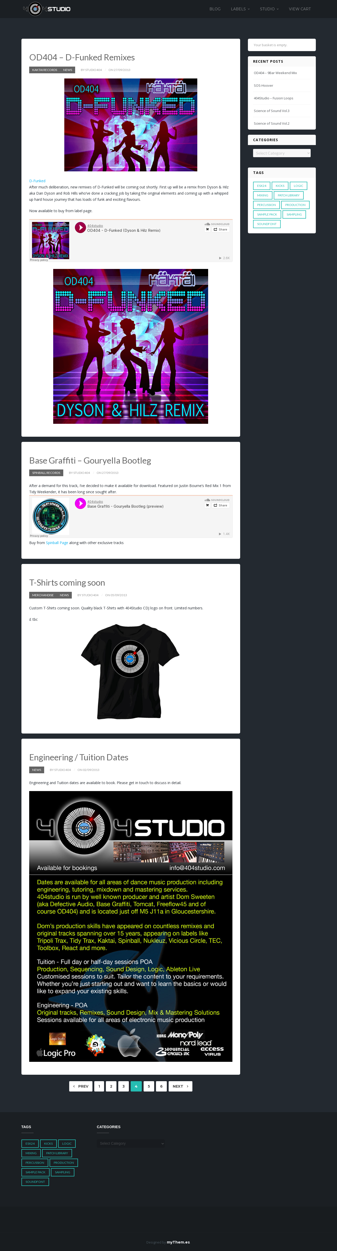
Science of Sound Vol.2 (271, 123)
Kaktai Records (44, 69)
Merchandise (43, 594)
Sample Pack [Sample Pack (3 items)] (267, 214)
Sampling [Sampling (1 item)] (294, 214)
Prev (80, 1085)
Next (180, 1085)
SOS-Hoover (263, 85)
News (67, 69)
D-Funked (37, 180)
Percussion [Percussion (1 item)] (266, 205)
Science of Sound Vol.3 (271, 110)
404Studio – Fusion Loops (273, 98)
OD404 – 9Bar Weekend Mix (275, 72)
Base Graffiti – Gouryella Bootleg (92, 460)
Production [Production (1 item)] (295, 205)
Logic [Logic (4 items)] (298, 186)
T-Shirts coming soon (68, 582)
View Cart (300, 9)
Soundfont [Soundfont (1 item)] (267, 224)
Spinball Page (57, 542)
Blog (215, 9)
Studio (267, 9)
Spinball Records (46, 472)
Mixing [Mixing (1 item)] (262, 195)
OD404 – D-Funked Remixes (84, 57)
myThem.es (178, 1241)
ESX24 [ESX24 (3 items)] (261, 186)
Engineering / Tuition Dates (81, 756)
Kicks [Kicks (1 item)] (280, 186)
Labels (238, 9)
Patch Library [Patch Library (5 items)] (289, 195)
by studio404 (91, 69)
